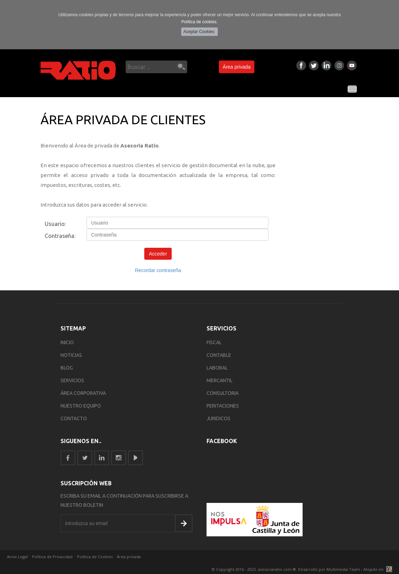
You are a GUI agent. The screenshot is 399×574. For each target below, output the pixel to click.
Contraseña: (60, 236)
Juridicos (218, 418)
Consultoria (223, 393)
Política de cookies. (199, 21)
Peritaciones (223, 406)
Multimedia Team (343, 569)
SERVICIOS (72, 380)
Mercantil (220, 380)
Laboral (217, 368)
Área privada (237, 67)
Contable (219, 355)
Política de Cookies (95, 556)
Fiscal (214, 342)
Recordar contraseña (158, 270)
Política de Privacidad (52, 556)
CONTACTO (74, 418)
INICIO (67, 342)
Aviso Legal (17, 556)
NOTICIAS (71, 355)
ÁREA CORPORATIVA (83, 393)
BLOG (67, 368)
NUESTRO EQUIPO (81, 406)
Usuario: (55, 224)
